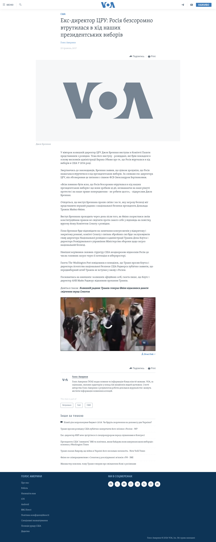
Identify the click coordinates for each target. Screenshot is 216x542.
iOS (23, 499)
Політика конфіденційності (35, 515)
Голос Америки (68, 43)
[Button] (136, 56)
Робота (24, 488)
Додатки (25, 531)
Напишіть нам (28, 494)
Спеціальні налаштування (34, 520)
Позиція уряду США (31, 526)
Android (25, 504)
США (63, 14)
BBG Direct (26, 510)
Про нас (25, 483)
